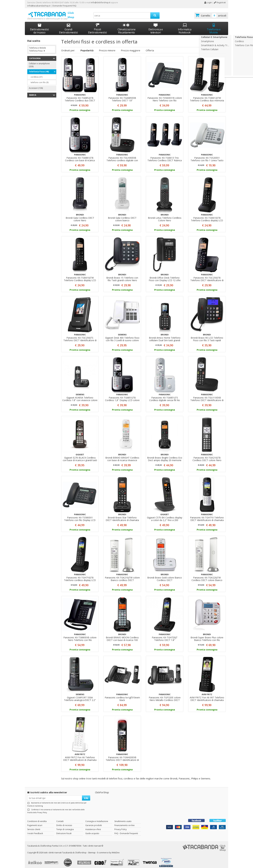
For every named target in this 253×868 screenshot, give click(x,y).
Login (208, 2)
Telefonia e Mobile (214, 25)
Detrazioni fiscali (63, 830)
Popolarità (87, 47)
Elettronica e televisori (155, 25)
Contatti (60, 818)
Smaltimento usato (123, 818)
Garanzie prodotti (93, 822)
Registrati (220, 2)
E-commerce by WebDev (108, 849)
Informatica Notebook (184, 25)
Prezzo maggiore (130, 47)
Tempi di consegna (65, 826)
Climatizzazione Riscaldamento (127, 28)
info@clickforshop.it (100, 2)
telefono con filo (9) (39, 79)
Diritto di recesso (64, 822)
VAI (86, 795)
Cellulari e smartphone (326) (39, 62)
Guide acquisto (92, 830)
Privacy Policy (42, 809)
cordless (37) (36, 74)
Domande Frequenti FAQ (64, 5)
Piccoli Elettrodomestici (97, 25)
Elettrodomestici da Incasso (39, 25)
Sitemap (92, 849)
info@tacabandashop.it (38, 5)
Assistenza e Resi (93, 826)
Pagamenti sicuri (34, 822)
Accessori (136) (36, 85)
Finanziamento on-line (124, 822)
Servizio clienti (33, 826)
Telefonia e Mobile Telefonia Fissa (37, 46)
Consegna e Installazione (96, 818)
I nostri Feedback (35, 830)
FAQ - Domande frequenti (126, 830)
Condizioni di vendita (37, 818)
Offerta (150, 47)
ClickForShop (102, 789)
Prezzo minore (107, 47)
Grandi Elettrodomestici (68, 25)
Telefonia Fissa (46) (39, 68)
